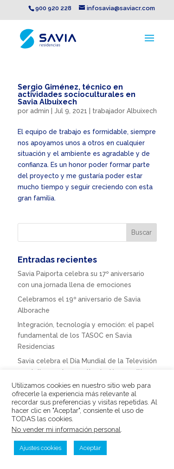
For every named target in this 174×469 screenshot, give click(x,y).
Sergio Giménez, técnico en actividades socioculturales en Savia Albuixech (76, 94)
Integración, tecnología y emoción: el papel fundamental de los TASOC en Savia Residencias (86, 336)
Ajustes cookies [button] (40, 447)
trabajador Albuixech (124, 111)
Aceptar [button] (90, 447)
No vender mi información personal (66, 429)
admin (39, 111)
